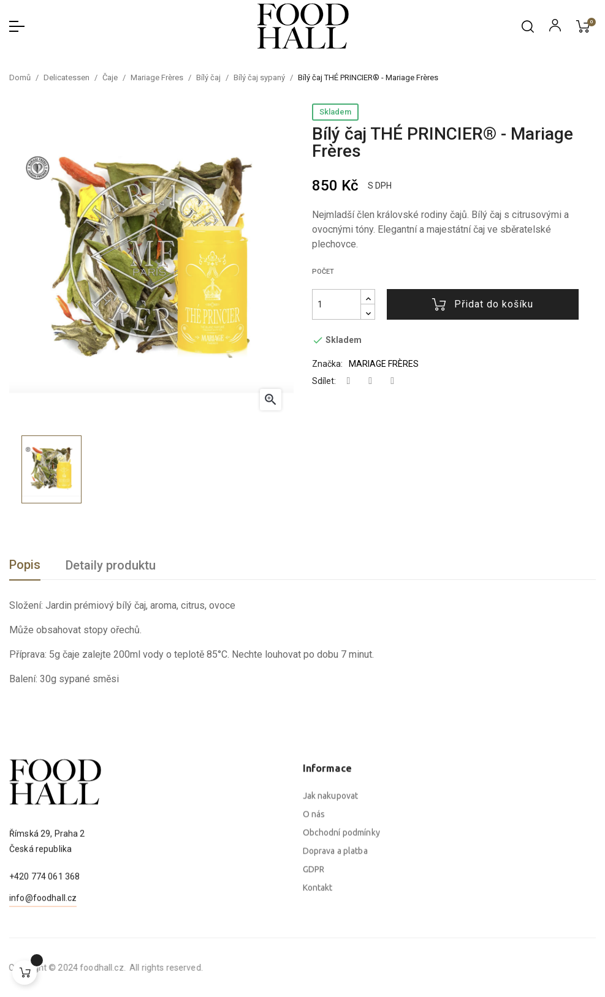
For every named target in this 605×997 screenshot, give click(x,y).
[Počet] (336, 304)
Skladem (335, 111)
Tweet (370, 381)
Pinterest (392, 381)
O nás (314, 928)
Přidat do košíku (482, 304)
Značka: (327, 364)
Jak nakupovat (331, 910)
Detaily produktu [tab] (111, 565)
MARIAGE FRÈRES (384, 364)
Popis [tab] (24, 564)
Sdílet (349, 381)
